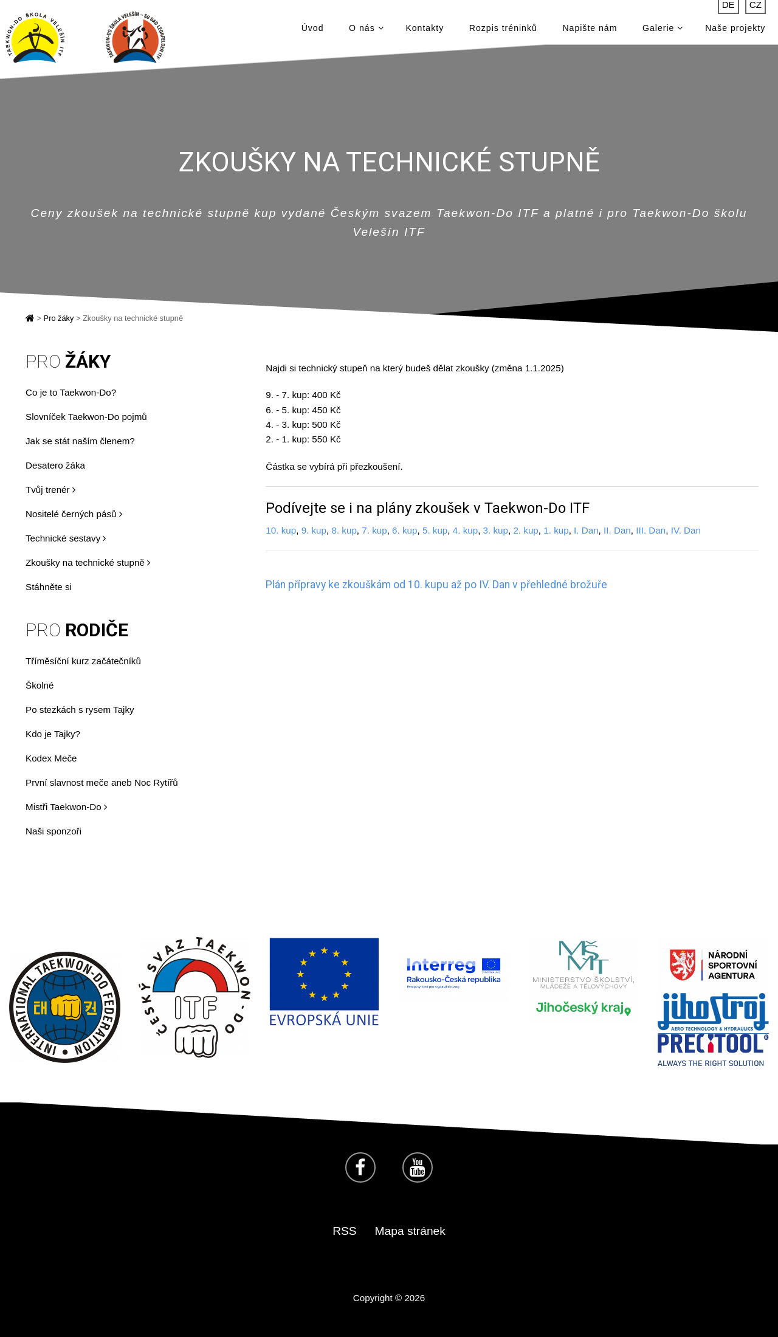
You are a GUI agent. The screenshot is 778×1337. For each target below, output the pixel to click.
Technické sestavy (66, 538)
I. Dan (586, 530)
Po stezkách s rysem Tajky (80, 709)
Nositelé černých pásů (74, 514)
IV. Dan (686, 530)
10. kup (281, 530)
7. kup (374, 530)
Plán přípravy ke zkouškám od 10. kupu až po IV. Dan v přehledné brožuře (436, 585)
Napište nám (589, 30)
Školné (39, 685)
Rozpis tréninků (503, 30)
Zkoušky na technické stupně (88, 562)
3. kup (495, 530)
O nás (366, 30)
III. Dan (651, 530)
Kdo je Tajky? (53, 734)
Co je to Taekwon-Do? (71, 392)
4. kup (465, 530)
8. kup (343, 530)
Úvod (312, 30)
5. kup (434, 530)
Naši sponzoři (53, 831)
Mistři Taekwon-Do (66, 807)
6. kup (404, 530)
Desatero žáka (55, 465)
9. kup (313, 530)
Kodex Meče (51, 758)
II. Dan (617, 530)
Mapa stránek (410, 1231)
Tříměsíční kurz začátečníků (83, 661)
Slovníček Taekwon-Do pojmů (86, 416)
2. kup (525, 530)
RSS (344, 1231)
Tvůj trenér (50, 489)
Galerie (662, 30)
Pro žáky (59, 318)
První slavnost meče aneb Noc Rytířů (102, 782)
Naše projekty (735, 30)
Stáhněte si (49, 587)
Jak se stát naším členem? (80, 441)
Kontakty (424, 30)
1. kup (555, 530)
